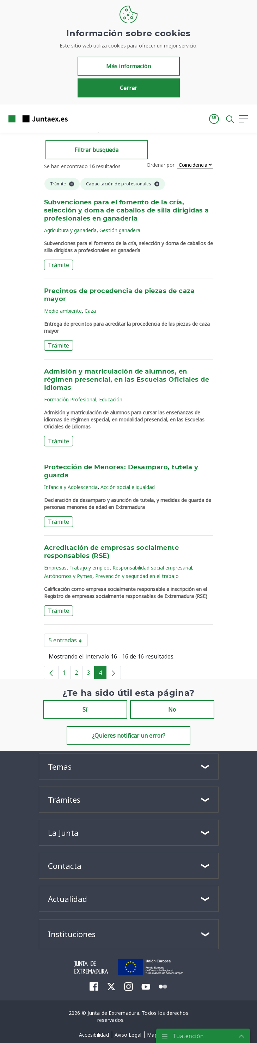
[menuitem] (94, 986)
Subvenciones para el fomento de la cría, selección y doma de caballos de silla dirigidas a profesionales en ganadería (126, 210)
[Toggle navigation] (77, 119)
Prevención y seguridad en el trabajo (137, 576)
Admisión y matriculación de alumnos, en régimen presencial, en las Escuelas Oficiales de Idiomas (126, 380)
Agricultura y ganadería (70, 230)
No (172, 709)
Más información (128, 66)
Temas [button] (60, 766)
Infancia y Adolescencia (71, 487)
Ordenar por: (161, 164)
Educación (110, 399)
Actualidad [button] (67, 898)
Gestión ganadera (119, 230)
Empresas (55, 567)
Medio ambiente (63, 310)
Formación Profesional (70, 399)
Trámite (58, 265)
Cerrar (128, 88)
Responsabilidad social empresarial (152, 567)
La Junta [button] (63, 832)
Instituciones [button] (72, 934)
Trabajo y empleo (89, 567)
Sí (84, 709)
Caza (90, 310)
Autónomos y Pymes (68, 576)
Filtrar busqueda (96, 150)
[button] (214, 119)
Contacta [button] (64, 865)
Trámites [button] (64, 799)
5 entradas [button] (68, 641)
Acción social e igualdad (127, 487)
